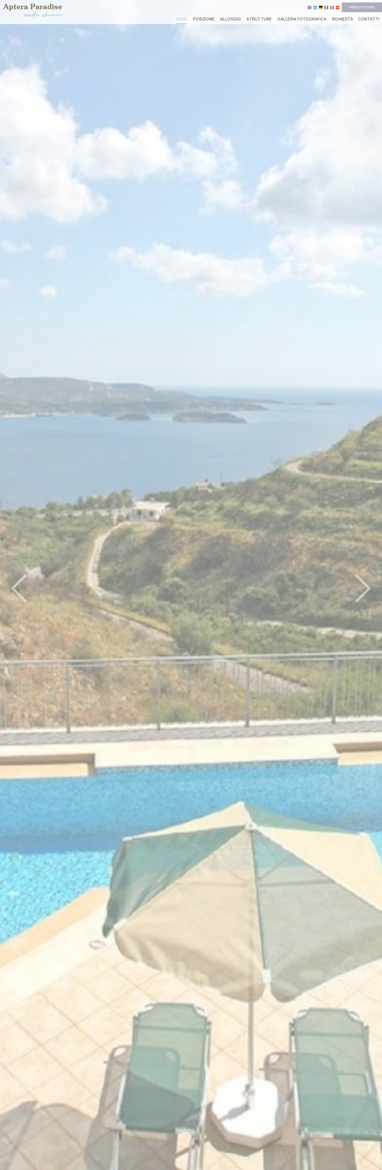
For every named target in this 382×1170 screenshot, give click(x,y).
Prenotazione (362, 7)
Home (182, 19)
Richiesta (342, 19)
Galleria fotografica (301, 19)
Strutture (259, 19)
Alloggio (230, 19)
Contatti (369, 19)
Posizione (204, 19)
